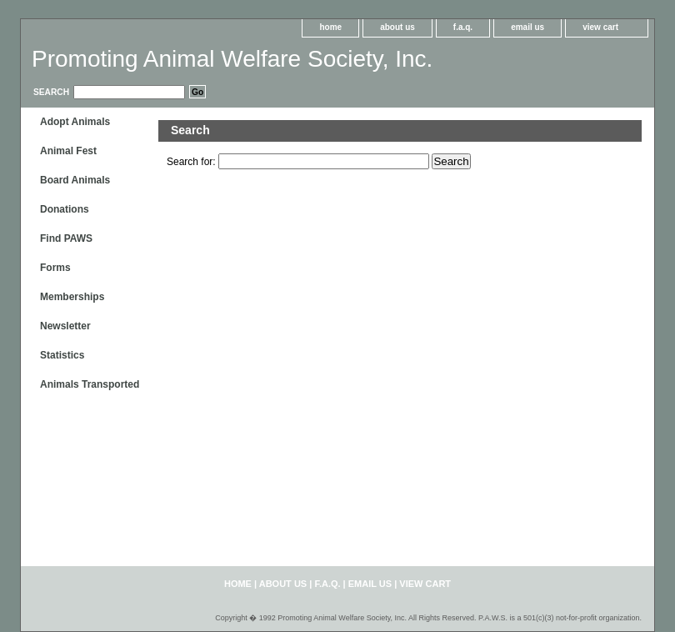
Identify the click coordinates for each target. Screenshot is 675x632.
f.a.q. (462, 27)
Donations (64, 209)
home (330, 27)
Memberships (72, 297)
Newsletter (65, 326)
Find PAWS (66, 238)
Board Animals (75, 180)
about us (397, 27)
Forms (55, 267)
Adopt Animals (75, 122)
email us (527, 27)
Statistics (62, 355)
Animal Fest (68, 151)
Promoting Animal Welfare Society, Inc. (232, 59)
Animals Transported (89, 384)
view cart (600, 27)
